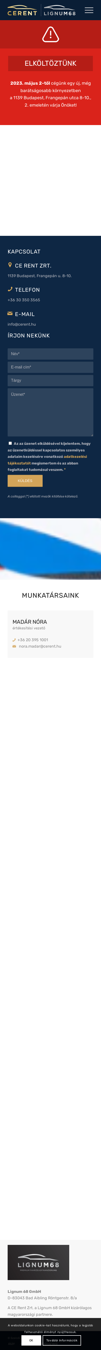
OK (31, 1340)
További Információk (61, 1340)
